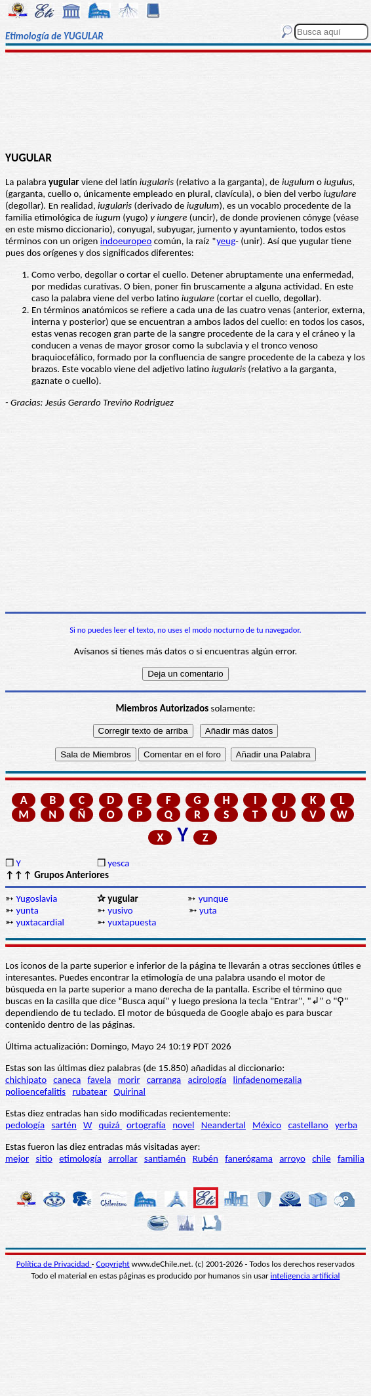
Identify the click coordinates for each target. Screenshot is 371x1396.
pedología (25, 1125)
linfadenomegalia (267, 1080)
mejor (17, 1158)
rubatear (89, 1091)
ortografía (146, 1125)
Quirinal (129, 1091)
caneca (67, 1080)
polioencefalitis (35, 1091)
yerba (346, 1125)
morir (129, 1080)
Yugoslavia (36, 898)
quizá (110, 1125)
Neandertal (223, 1125)
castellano (308, 1125)
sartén (64, 1125)
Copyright (113, 1264)
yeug (225, 241)
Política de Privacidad (54, 1264)
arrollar (123, 1158)
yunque (214, 898)
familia (351, 1158)
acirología (206, 1080)
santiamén (165, 1158)
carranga (164, 1080)
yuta (208, 910)
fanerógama (249, 1158)
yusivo (120, 910)
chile (321, 1158)
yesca (118, 863)
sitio (43, 1158)
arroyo (292, 1158)
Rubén (205, 1158)
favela (99, 1080)
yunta (27, 910)
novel (183, 1125)
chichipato (26, 1080)
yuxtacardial (40, 922)
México (266, 1125)
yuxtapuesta (131, 922)
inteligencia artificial (305, 1275)
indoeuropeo (126, 241)
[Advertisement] (185, 103)
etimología (80, 1158)
